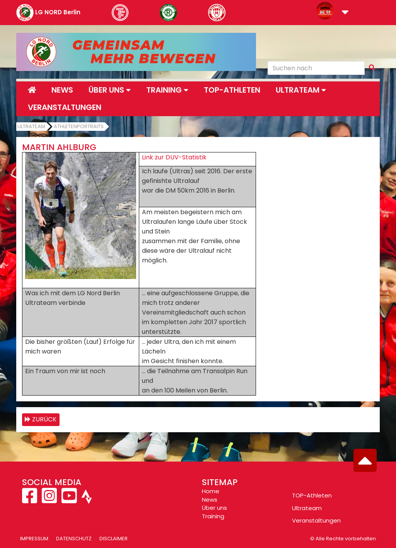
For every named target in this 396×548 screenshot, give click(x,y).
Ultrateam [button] (301, 90)
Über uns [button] (110, 90)
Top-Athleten (232, 90)
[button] (345, 13)
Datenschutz (74, 538)
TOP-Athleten (312, 495)
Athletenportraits (79, 126)
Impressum (34, 538)
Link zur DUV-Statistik (174, 157)
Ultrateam (31, 126)
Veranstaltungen (64, 107)
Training (213, 516)
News (62, 90)
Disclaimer (113, 538)
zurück (44, 419)
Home (210, 491)
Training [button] (167, 90)
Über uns (214, 508)
